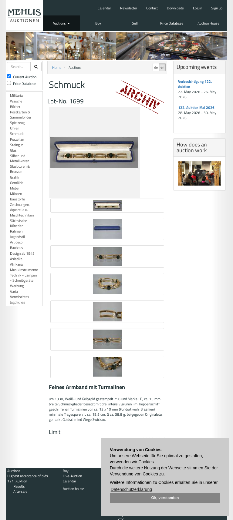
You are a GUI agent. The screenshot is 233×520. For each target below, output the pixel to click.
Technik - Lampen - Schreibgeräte (23, 277)
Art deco (16, 242)
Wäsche (16, 101)
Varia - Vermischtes (19, 294)
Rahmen (16, 231)
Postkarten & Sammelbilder (20, 114)
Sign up (216, 8)
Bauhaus (16, 247)
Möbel (14, 188)
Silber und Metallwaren (19, 158)
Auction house (73, 488)
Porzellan (17, 139)
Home (56, 67)
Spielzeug (17, 123)
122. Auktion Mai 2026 (196, 107)
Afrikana (16, 264)
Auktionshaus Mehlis (24, 15)
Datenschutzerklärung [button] (131, 489)
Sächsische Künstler (18, 223)
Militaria (16, 95)
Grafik (14, 177)
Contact (152, 8)
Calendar (104, 8)
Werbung (17, 286)
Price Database (171, 23)
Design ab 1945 (22, 253)
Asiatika (16, 259)
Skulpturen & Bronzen (20, 168)
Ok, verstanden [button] (165, 498)
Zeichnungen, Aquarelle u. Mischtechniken (22, 210)
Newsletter (128, 8)
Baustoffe (17, 199)
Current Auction (21, 76)
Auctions (61, 23)
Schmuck (17, 133)
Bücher (15, 106)
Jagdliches (17, 302)
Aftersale (20, 491)
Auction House (208, 23)
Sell (135, 23)
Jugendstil (17, 237)
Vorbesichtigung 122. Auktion (195, 84)
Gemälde (16, 183)
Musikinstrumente (24, 270)
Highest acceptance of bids (27, 476)
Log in (197, 8)
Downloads (175, 8)
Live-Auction (72, 476)
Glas (13, 150)
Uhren (14, 128)
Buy (98, 23)
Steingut (16, 145)
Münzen (16, 193)
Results (19, 486)
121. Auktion (17, 481)
